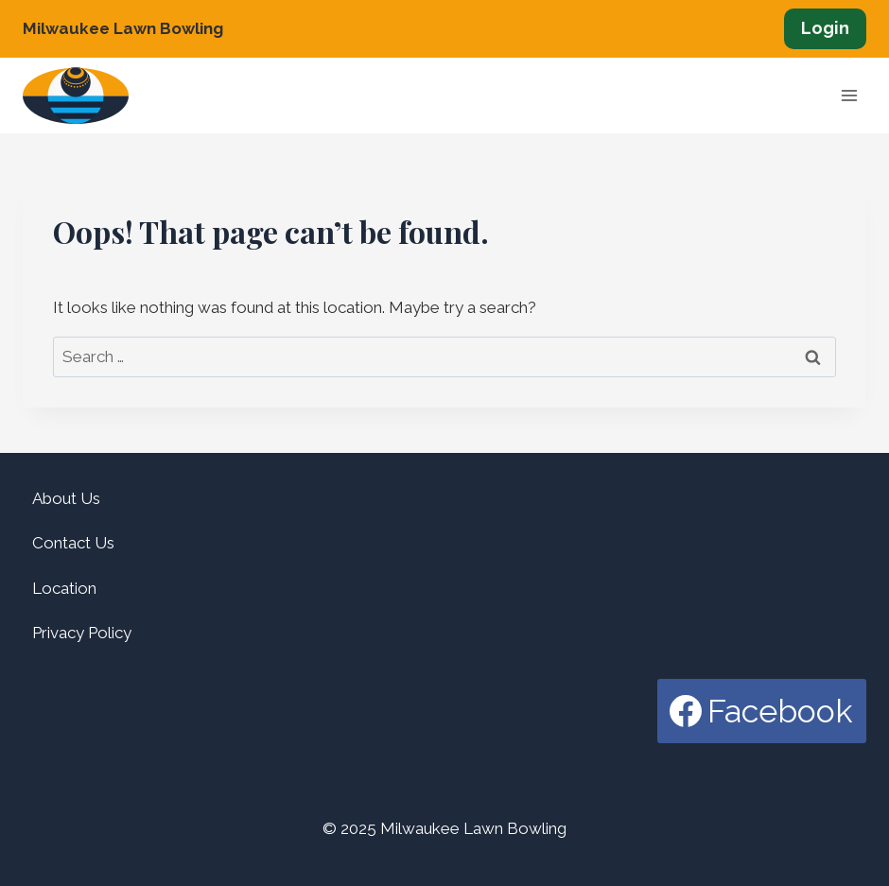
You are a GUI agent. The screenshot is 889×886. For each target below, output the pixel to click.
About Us (66, 498)
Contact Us (73, 542)
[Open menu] (848, 96)
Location (64, 588)
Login (825, 28)
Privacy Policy (81, 632)
